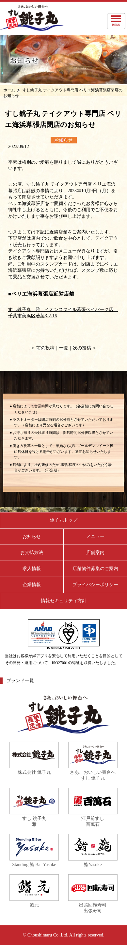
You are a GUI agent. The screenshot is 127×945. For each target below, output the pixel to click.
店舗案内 (95, 552)
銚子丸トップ (63, 520)
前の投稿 (45, 347)
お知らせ (32, 536)
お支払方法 (31, 552)
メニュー (95, 536)
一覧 (63, 347)
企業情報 (32, 584)
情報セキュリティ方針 (64, 600)
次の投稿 (82, 347)
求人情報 (32, 568)
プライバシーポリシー (95, 584)
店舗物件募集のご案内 (95, 568)
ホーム (9, 90)
